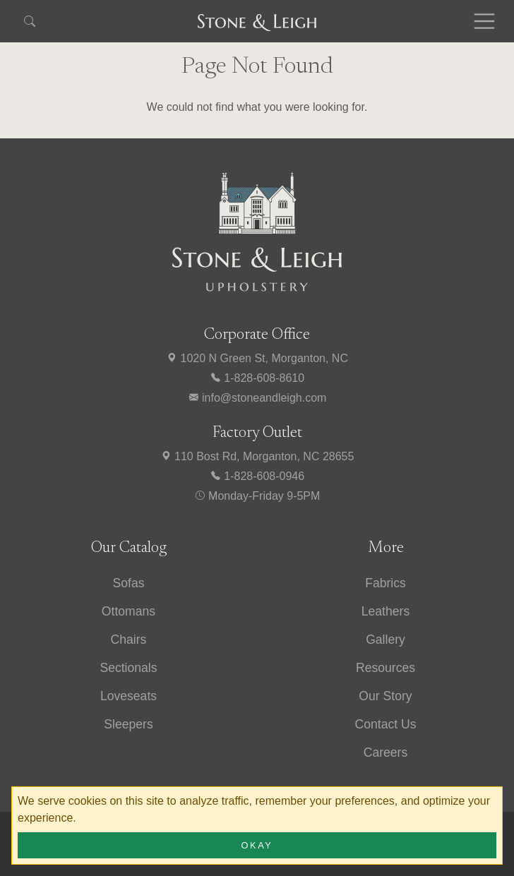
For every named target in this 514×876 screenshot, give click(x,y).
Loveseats (128, 696)
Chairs (129, 639)
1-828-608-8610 (257, 378)
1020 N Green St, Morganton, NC (257, 358)
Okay (257, 845)
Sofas (129, 583)
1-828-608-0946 (257, 476)
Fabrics (385, 583)
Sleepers (128, 724)
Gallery (385, 639)
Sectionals (128, 668)
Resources (385, 668)
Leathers (385, 611)
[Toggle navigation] (484, 21)
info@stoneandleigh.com (257, 398)
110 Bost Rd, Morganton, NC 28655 (257, 456)
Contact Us (385, 724)
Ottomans (128, 611)
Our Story (385, 696)
